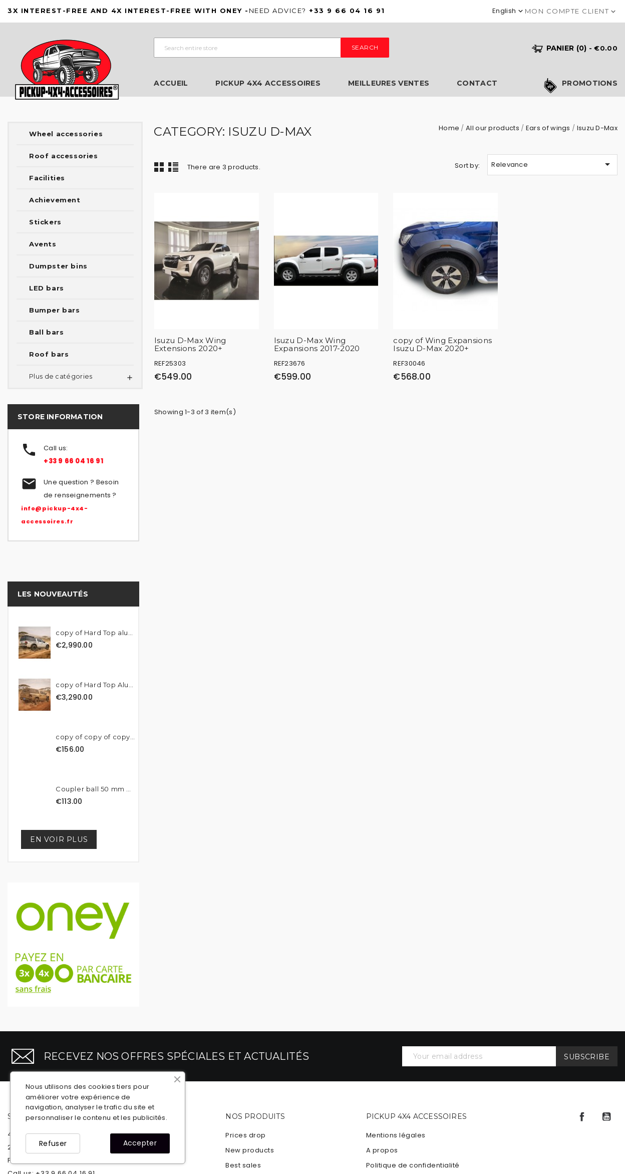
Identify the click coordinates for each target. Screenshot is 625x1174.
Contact (477, 83)
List (173, 167)
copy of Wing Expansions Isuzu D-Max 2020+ (442, 345)
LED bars (46, 288)
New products (249, 1150)
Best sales (243, 1165)
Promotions (589, 84)
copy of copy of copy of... (96, 737)
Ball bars (46, 332)
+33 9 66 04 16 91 (73, 461)
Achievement (55, 200)
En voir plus (59, 839)
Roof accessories (63, 156)
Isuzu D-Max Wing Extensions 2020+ (190, 345)
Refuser (53, 1143)
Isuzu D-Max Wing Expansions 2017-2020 (317, 345)
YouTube (606, 1117)
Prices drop (245, 1135)
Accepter (140, 1143)
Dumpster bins (58, 266)
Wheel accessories (66, 134)
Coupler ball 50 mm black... (96, 789)
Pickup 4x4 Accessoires (268, 83)
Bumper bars (54, 310)
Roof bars (49, 354)
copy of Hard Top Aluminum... (96, 685)
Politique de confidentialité (413, 1165)
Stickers (45, 222)
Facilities (47, 178)
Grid (159, 167)
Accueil (171, 83)
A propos (382, 1150)
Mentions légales (396, 1135)
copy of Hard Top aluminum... (96, 633)
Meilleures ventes (388, 83)
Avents (43, 244)
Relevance (552, 164)
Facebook (582, 1117)
